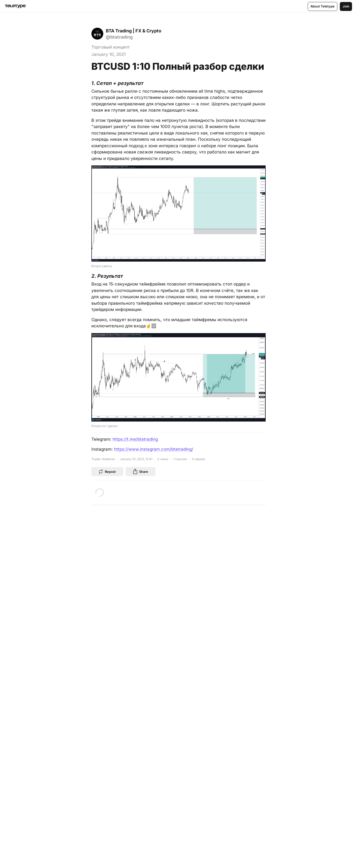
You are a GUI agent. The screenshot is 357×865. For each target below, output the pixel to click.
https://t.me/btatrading (135, 439)
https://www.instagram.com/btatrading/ (153, 449)
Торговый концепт (110, 47)
